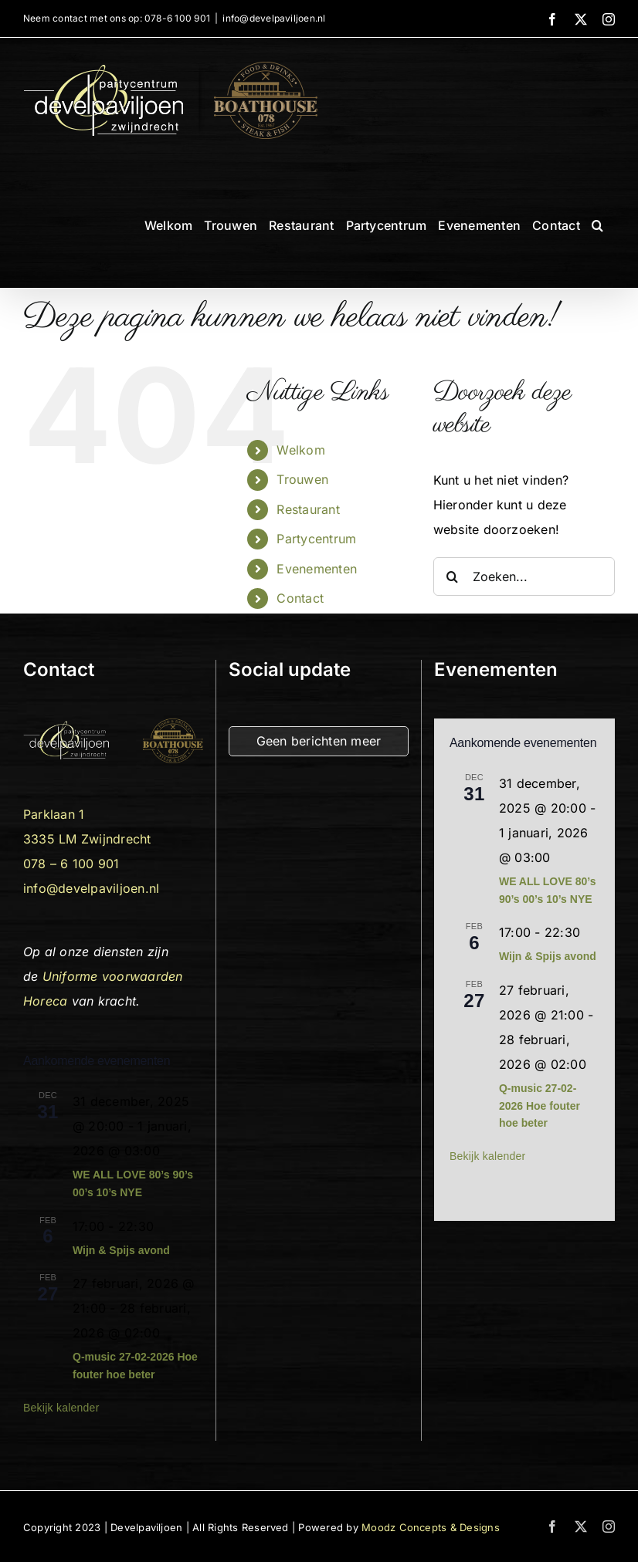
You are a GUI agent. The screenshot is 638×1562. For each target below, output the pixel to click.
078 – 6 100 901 (71, 863)
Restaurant (308, 509)
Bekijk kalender (61, 1407)
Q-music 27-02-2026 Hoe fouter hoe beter (539, 1105)
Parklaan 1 (53, 814)
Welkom (300, 450)
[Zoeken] (452, 576)
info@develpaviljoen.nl (273, 18)
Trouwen (302, 479)
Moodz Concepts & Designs (430, 1527)
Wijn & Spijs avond (121, 1250)
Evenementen (317, 568)
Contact (300, 598)
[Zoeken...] (524, 576)
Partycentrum (316, 538)
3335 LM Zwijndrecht (87, 839)
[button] (597, 225)
